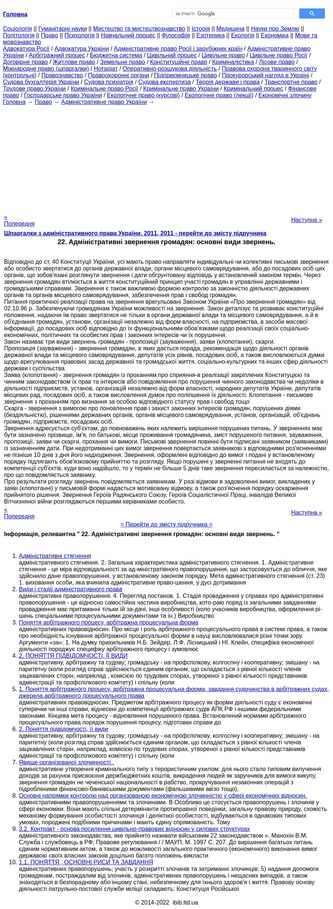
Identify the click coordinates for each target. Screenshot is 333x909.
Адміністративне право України (104, 102)
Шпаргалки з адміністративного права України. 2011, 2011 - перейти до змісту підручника (135, 233)
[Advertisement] (166, 157)
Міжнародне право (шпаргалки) (46, 68)
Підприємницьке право (185, 75)
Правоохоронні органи (118, 75)
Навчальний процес (128, 35)
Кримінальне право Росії (104, 88)
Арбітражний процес (57, 55)
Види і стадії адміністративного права (70, 589)
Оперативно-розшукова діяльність (170, 68)
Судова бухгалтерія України (41, 82)
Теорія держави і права (228, 82)
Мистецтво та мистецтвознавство (139, 29)
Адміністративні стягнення (55, 556)
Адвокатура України (81, 49)
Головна (14, 102)
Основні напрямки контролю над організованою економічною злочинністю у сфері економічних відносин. (163, 795)
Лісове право (276, 62)
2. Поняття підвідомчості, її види (63, 729)
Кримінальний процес (253, 88)
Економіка (275, 35)
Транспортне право (290, 82)
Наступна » (306, 220)
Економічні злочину (285, 95)
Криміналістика (233, 62)
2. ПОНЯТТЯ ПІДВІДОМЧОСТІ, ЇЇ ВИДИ (73, 656)
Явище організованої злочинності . (66, 762)
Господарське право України (63, 95)
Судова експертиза (164, 82)
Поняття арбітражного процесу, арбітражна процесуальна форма (109, 622)
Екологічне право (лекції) (219, 95)
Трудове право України (34, 88)
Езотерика (210, 35)
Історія (201, 29)
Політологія (18, 35)
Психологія (79, 35)
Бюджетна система (116, 55)
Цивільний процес (172, 55)
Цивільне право (223, 55)
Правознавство (62, 75)
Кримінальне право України (181, 88)
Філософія (175, 35)
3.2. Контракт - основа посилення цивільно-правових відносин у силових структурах (134, 829)
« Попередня (19, 220)
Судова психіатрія (108, 82)
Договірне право (25, 62)
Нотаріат (105, 68)
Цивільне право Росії (278, 55)
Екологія (242, 35)
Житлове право (74, 62)
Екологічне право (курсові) (143, 95)
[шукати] (232, 13)
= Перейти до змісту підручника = (166, 524)
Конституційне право (178, 62)
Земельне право (122, 62)
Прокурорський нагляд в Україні (265, 75)
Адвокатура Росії (26, 49)
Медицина (230, 29)
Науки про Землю (275, 29)
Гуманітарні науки (62, 29)
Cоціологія (17, 29)
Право (49, 35)
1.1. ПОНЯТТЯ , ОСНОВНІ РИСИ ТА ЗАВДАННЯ (86, 862)
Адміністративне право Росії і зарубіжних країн (178, 49)
